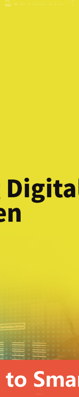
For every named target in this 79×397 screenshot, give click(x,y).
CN (72, 0)
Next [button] (78, 198)
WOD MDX (7, 0)
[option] (39, 198)
